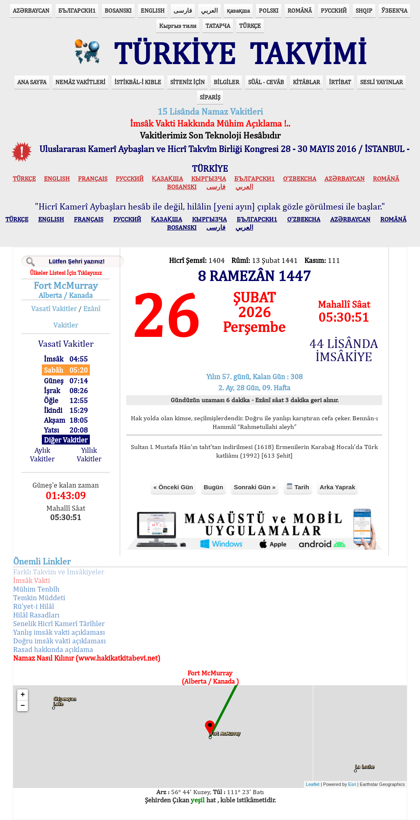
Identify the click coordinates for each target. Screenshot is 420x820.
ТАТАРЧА (217, 25)
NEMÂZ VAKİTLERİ (80, 81)
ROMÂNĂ (300, 10)
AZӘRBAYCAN (31, 10)
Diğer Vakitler (65, 439)
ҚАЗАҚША (167, 178)
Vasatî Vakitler (54, 308)
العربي (209, 10)
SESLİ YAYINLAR (381, 81)
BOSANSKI (118, 10)
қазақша (238, 10)
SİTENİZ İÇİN (187, 81)
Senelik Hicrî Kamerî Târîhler (59, 623)
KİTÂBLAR (306, 81)
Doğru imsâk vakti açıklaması (59, 640)
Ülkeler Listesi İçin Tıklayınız (66, 272)
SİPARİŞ (210, 97)
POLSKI (268, 10)
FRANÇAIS (92, 178)
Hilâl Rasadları (36, 614)
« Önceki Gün (173, 487)
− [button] (23, 706)
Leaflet (313, 784)
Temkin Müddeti (39, 597)
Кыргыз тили (177, 25)
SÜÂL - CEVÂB (266, 81)
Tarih (297, 487)
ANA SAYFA (31, 81)
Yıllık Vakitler (89, 454)
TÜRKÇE (250, 25)
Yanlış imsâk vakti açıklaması (59, 632)
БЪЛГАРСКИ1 (77, 10)
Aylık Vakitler (42, 454)
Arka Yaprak (337, 487)
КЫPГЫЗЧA (208, 178)
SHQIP (364, 10)
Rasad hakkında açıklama (53, 649)
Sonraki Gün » (255, 487)
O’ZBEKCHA (299, 178)
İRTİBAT (340, 81)
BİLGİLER (226, 81)
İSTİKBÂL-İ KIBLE (137, 81)
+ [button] (23, 695)
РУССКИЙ (334, 10)
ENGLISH (152, 10)
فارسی (182, 10)
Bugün (213, 487)
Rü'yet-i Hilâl (33, 606)
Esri (352, 784)
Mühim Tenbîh (36, 589)
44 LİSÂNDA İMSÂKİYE (343, 350)
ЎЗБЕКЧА (394, 10)
